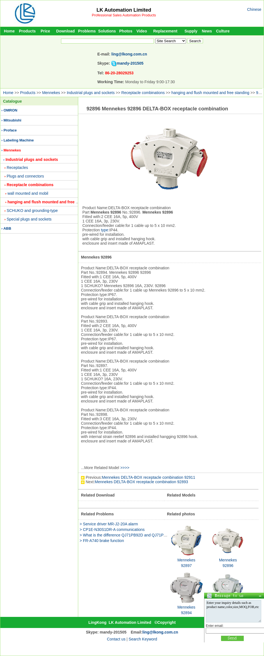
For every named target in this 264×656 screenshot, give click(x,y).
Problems (87, 31)
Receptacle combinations (143, 92)
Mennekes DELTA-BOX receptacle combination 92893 (141, 482)
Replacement (165, 31)
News (207, 31)
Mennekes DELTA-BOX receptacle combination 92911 (148, 477)
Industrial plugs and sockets (91, 92)
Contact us (116, 639)
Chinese (254, 9)
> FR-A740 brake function (102, 540)
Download (65, 31)
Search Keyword (143, 639)
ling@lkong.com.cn (129, 54)
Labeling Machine (19, 140)
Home (9, 31)
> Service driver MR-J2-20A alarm (109, 524)
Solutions (107, 31)
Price (45, 31)
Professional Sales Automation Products (124, 15)
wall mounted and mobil (27, 193)
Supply (190, 31)
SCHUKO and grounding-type (32, 210)
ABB (7, 228)
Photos (125, 31)
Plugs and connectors (25, 176)
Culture (223, 31)
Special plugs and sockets (29, 219)
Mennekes (51, 92)
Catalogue (12, 101)
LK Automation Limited (124, 10)
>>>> (125, 467)
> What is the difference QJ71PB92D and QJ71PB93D (126, 535)
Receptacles (17, 167)
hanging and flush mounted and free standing (210, 92)
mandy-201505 (130, 63)
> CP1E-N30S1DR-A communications (112, 529)
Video (141, 31)
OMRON (10, 110)
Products (27, 31)
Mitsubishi (12, 120)
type (104, 230)
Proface (10, 130)
